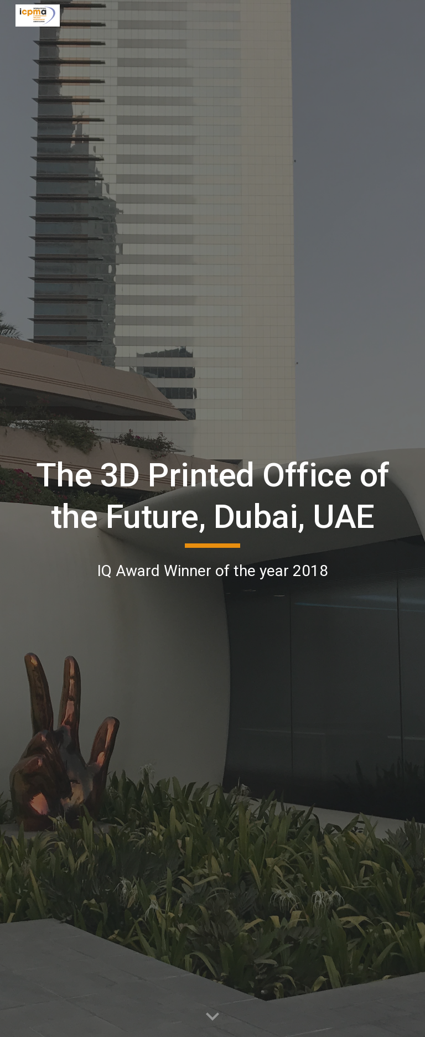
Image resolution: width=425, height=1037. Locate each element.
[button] (212, 1017)
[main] (212, 519)
